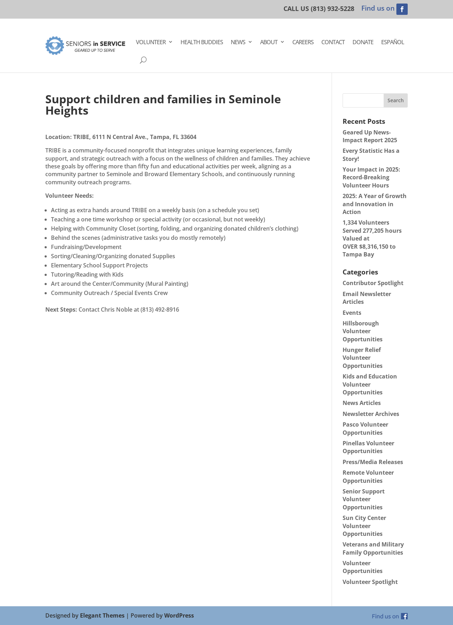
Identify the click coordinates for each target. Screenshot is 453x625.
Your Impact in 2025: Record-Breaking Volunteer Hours (371, 177)
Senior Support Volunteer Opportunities (364, 499)
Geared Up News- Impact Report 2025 (370, 136)
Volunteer (151, 42)
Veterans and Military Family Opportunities (373, 548)
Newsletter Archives (371, 414)
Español (392, 42)
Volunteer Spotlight (370, 582)
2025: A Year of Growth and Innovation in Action (375, 204)
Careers (303, 42)
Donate (362, 42)
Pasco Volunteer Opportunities (365, 428)
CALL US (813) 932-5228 (318, 8)
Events (352, 313)
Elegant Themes (102, 615)
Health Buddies (201, 42)
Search (396, 100)
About (268, 42)
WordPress (179, 615)
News (238, 42)
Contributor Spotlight (373, 283)
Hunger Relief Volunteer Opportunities (363, 358)
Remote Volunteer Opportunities (368, 476)
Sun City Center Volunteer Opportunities (364, 526)
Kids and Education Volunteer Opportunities (370, 384)
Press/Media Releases (373, 462)
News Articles (362, 403)
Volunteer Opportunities (363, 567)
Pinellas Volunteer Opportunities (368, 447)
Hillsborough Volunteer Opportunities (363, 331)
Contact (333, 42)
